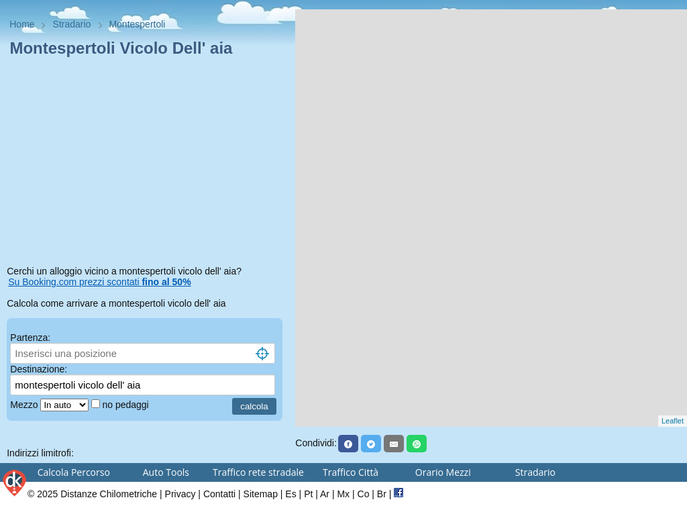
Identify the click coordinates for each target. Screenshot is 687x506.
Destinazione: (38, 369)
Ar (324, 494)
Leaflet (673, 421)
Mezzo (25, 404)
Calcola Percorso (74, 472)
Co (364, 494)
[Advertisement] (147, 164)
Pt (308, 494)
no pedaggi (126, 404)
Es (290, 494)
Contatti (219, 494)
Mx (343, 494)
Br (381, 494)
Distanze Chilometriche (108, 494)
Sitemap (261, 494)
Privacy (180, 494)
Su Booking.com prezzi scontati (99, 281)
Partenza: (30, 337)
